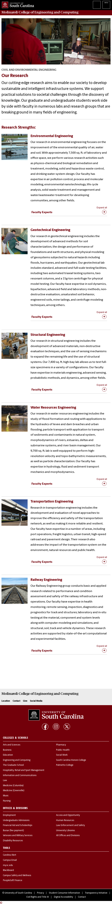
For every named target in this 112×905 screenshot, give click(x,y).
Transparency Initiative (96, 893)
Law (5, 780)
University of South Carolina (18, 893)
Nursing (6, 801)
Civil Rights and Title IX (37, 897)
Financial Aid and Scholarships (17, 825)
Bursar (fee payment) (13, 830)
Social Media (36, 701)
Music (6, 796)
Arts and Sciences (11, 745)
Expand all (102, 207)
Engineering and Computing (16, 760)
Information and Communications (19, 775)
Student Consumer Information (64, 893)
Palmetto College (64, 765)
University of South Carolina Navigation (106, 5)
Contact (16, 701)
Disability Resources (13, 841)
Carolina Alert (9, 855)
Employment (9, 815)
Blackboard (8, 870)
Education (8, 755)
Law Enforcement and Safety (70, 825)
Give (25, 701)
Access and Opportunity (68, 815)
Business (7, 750)
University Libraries (65, 830)
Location (5, 701)
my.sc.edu (8, 865)
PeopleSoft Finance (12, 880)
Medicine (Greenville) (13, 791)
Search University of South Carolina (97, 5)
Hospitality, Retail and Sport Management (23, 770)
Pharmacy (61, 745)
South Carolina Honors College (71, 760)
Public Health (63, 750)
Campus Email (10, 860)
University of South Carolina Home (17, 4)
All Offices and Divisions (68, 835)
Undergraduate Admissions (16, 820)
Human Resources (65, 820)
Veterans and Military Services (17, 835)
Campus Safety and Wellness (17, 875)
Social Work (61, 755)
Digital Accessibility (63, 897)
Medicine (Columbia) (13, 786)
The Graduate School (13, 765)
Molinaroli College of (39, 12)
